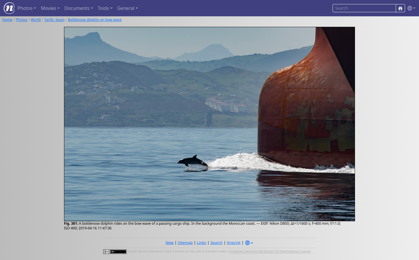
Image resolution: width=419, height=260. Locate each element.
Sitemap (185, 242)
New (170, 242)
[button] (410, 8)
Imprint (234, 242)
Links (201, 242)
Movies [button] (48, 8)
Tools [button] (103, 8)
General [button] (125, 8)
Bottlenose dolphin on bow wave (95, 19)
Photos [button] (25, 8)
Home (7, 19)
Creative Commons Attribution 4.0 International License (270, 252)
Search (216, 242)
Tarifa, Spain (54, 19)
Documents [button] (76, 8)
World (36, 19)
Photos (21, 19)
